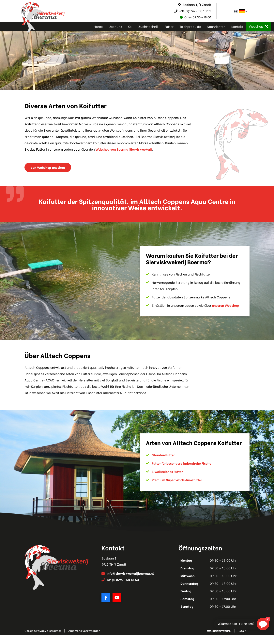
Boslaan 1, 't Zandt (196, 4)
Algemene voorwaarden (84, 630)
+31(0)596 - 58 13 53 (195, 10)
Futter (169, 26)
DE (241, 11)
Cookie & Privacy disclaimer (42, 630)
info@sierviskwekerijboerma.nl (130, 573)
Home (98, 26)
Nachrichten (216, 26)
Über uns (115, 26)
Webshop (258, 26)
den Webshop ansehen (48, 167)
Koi (130, 26)
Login (243, 630)
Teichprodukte (190, 26)
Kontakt (237, 26)
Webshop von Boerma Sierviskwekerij (124, 149)
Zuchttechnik (148, 26)
